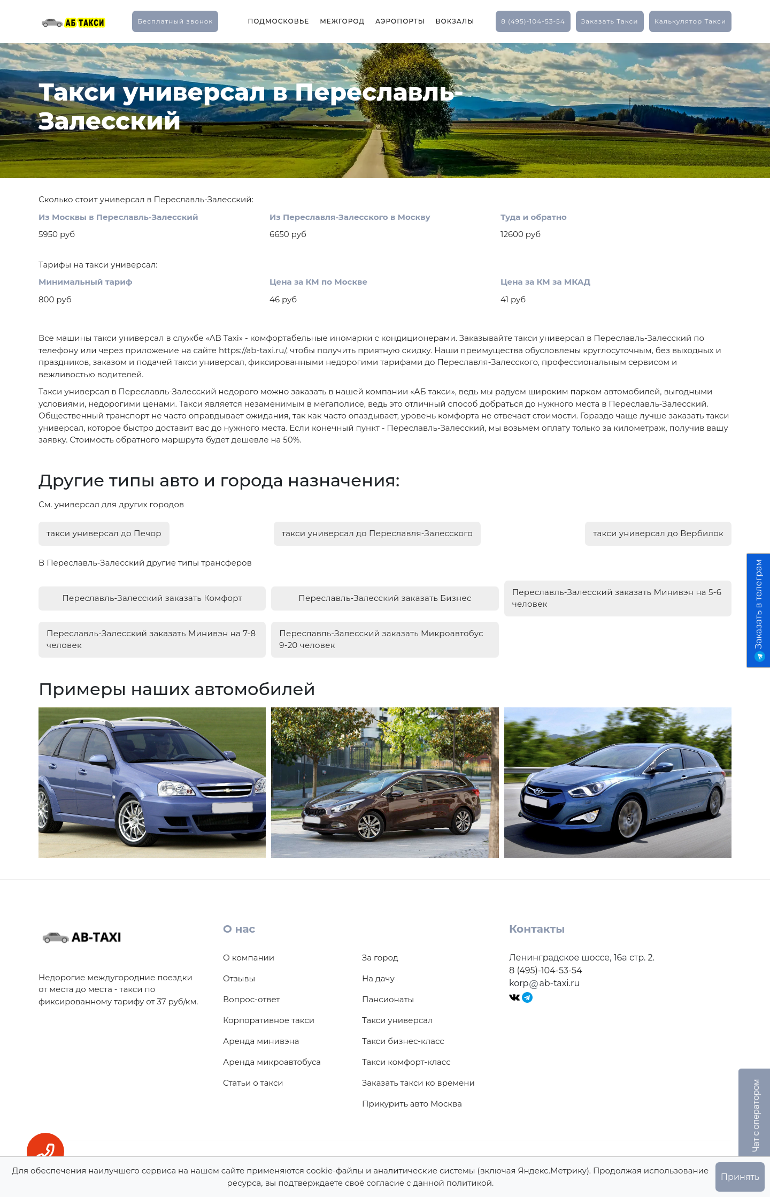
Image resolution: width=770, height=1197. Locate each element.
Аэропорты (400, 21)
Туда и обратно (533, 217)
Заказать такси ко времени (418, 1079)
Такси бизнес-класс (403, 1037)
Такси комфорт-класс (406, 1058)
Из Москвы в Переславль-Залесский (118, 217)
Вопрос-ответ (251, 995)
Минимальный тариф (85, 282)
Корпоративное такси (268, 1016)
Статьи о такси (253, 1079)
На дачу (378, 975)
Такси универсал (397, 1016)
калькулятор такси (690, 21)
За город (380, 954)
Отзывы (239, 975)
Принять (740, 1177)
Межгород (342, 21)
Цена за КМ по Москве (318, 282)
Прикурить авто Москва (412, 1100)
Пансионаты (388, 995)
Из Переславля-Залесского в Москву (350, 217)
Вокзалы (455, 21)
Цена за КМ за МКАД (545, 282)
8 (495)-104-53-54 (533, 21)
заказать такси (609, 21)
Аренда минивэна (261, 1037)
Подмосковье (278, 21)
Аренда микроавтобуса (272, 1058)
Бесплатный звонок (175, 21)
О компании (248, 954)
